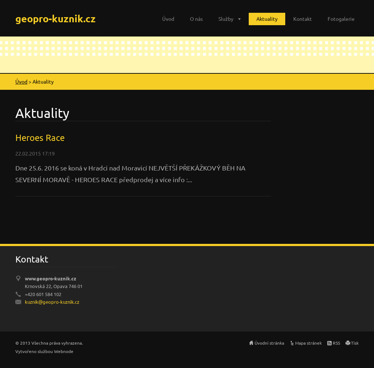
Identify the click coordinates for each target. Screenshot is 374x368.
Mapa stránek (308, 343)
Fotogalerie (341, 18)
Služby (225, 18)
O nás (196, 18)
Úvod (168, 18)
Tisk (355, 343)
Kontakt (302, 18)
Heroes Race (40, 137)
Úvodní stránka (269, 343)
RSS (336, 343)
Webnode (63, 351)
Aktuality (267, 18)
